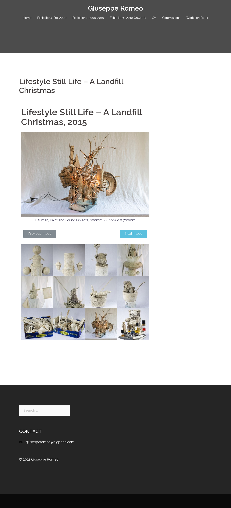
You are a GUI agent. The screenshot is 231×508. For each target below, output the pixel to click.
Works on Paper (197, 17)
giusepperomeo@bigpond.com (50, 442)
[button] (39, 234)
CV (154, 17)
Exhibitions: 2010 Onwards (128, 17)
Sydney (87, 501)
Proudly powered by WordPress (40, 501)
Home (27, 17)
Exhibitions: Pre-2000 (52, 17)
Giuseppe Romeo (115, 8)
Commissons (171, 17)
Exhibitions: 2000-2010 (88, 17)
